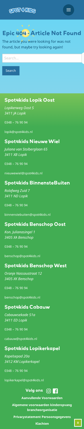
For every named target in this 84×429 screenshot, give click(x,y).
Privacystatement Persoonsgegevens (42, 417)
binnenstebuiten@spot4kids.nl (27, 214)
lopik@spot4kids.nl (18, 132)
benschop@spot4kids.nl (22, 256)
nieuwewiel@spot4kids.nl (23, 173)
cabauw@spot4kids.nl (20, 339)
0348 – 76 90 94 (16, 122)
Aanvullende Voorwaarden (42, 398)
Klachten (42, 423)
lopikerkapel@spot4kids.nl (24, 380)
